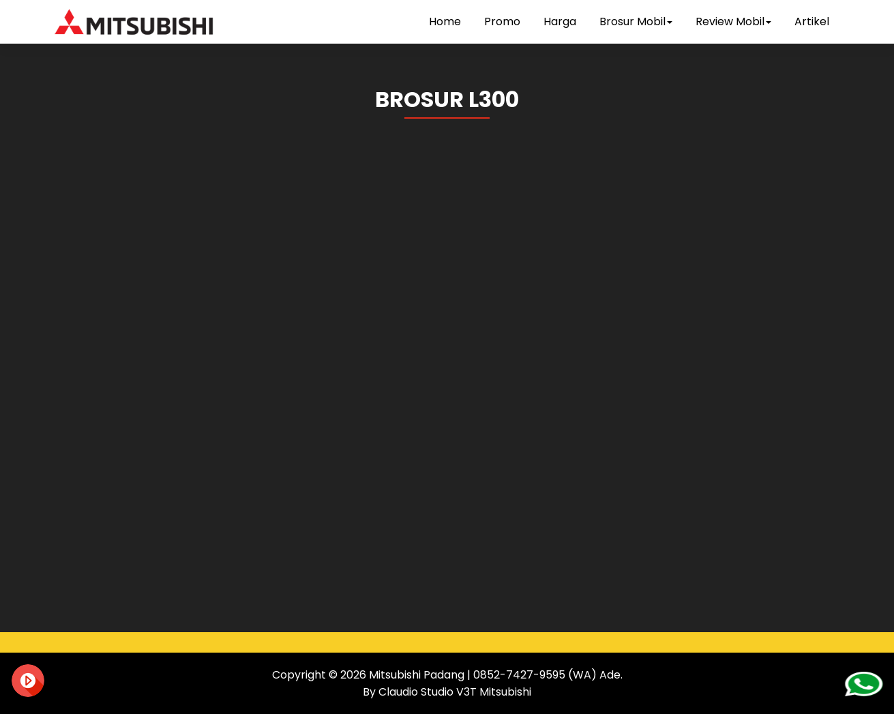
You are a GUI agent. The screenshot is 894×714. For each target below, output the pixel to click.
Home (445, 21)
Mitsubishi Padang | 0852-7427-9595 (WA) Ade (495, 675)
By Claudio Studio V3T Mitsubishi (447, 692)
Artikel (811, 21)
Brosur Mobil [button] (635, 21)
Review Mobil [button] (733, 21)
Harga (559, 21)
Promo (502, 21)
